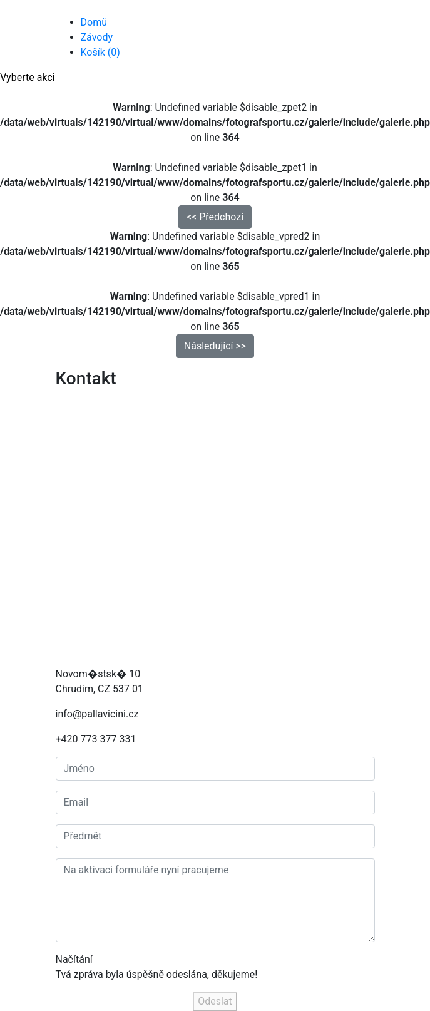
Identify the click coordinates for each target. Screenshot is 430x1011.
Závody (97, 37)
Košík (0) (100, 52)
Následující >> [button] (215, 346)
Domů (94, 22)
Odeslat (215, 1001)
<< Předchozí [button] (215, 217)
